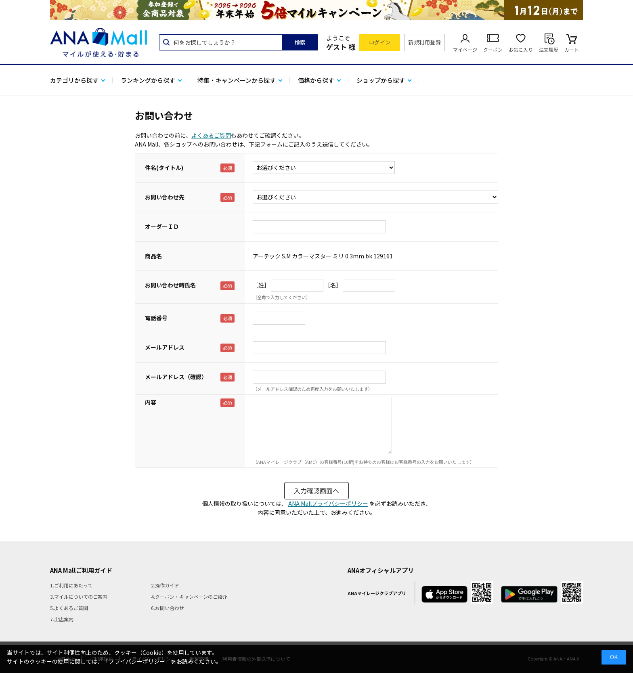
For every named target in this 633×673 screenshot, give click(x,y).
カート (571, 49)
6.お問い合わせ (167, 607)
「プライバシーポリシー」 (137, 661)
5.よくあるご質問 (69, 607)
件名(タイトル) (164, 168)
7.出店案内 (61, 619)
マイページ (465, 49)
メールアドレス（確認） (176, 377)
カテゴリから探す (74, 80)
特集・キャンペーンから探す (236, 80)
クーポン (493, 49)
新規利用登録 (424, 42)
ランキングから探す (148, 80)
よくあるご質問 (211, 135)
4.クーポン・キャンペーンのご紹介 (189, 596)
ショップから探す (380, 80)
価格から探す (316, 80)
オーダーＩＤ (162, 226)
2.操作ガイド (165, 585)
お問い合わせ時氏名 (170, 285)
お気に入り (521, 49)
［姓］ (261, 285)
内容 (150, 402)
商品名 (153, 256)
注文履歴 (548, 49)
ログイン (380, 42)
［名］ (333, 285)
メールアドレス (164, 347)
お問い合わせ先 (164, 197)
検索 (300, 42)
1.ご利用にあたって (71, 585)
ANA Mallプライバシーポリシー (328, 503)
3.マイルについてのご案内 (78, 596)
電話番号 (156, 318)
